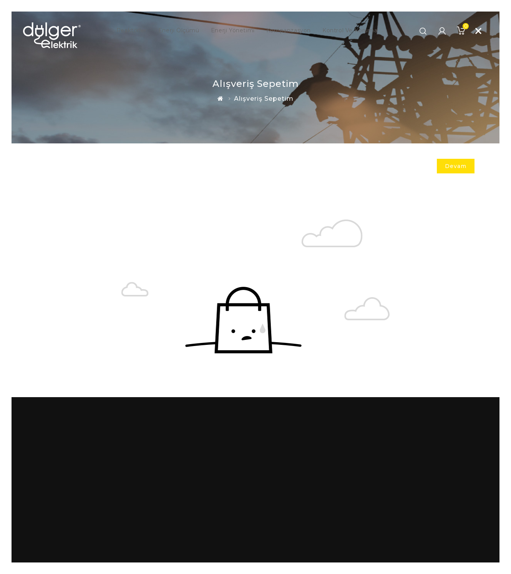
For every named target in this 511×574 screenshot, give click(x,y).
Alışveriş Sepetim (264, 98)
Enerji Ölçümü (173, 30)
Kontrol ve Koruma (357, 30)
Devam (455, 166)
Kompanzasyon (291, 30)
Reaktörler (122, 30)
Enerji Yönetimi (231, 30)
